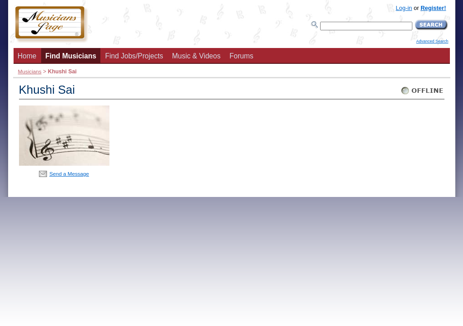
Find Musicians (70, 56)
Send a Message (69, 174)
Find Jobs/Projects (134, 56)
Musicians (30, 71)
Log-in (404, 8)
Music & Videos (196, 56)
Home (27, 56)
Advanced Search (432, 41)
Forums (241, 56)
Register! (433, 8)
